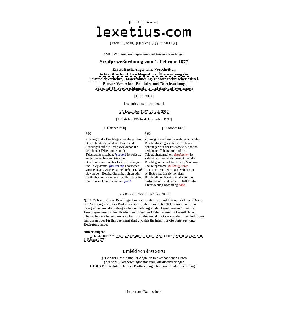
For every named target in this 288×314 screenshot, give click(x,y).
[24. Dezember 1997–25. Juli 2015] (144, 111)
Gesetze (151, 22)
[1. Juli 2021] (144, 96)
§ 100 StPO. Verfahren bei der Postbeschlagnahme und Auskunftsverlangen (144, 266)
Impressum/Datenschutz (144, 292)
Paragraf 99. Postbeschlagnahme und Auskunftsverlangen (144, 88)
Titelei (116, 43)
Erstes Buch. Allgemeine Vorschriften (144, 69)
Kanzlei (135, 22)
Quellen (143, 43)
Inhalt (129, 43)
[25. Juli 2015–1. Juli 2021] (144, 104)
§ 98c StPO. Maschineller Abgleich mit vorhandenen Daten (144, 258)
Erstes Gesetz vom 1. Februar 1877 (139, 235)
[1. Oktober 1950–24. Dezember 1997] (144, 119)
